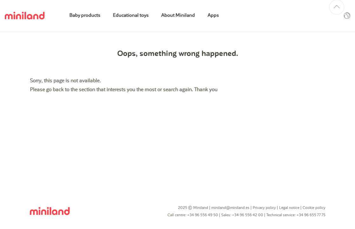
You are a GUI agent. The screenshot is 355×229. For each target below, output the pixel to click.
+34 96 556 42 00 (247, 215)
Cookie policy (314, 207)
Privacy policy (264, 207)
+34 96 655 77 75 (311, 215)
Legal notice (289, 207)
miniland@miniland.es (230, 207)
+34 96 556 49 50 (202, 215)
